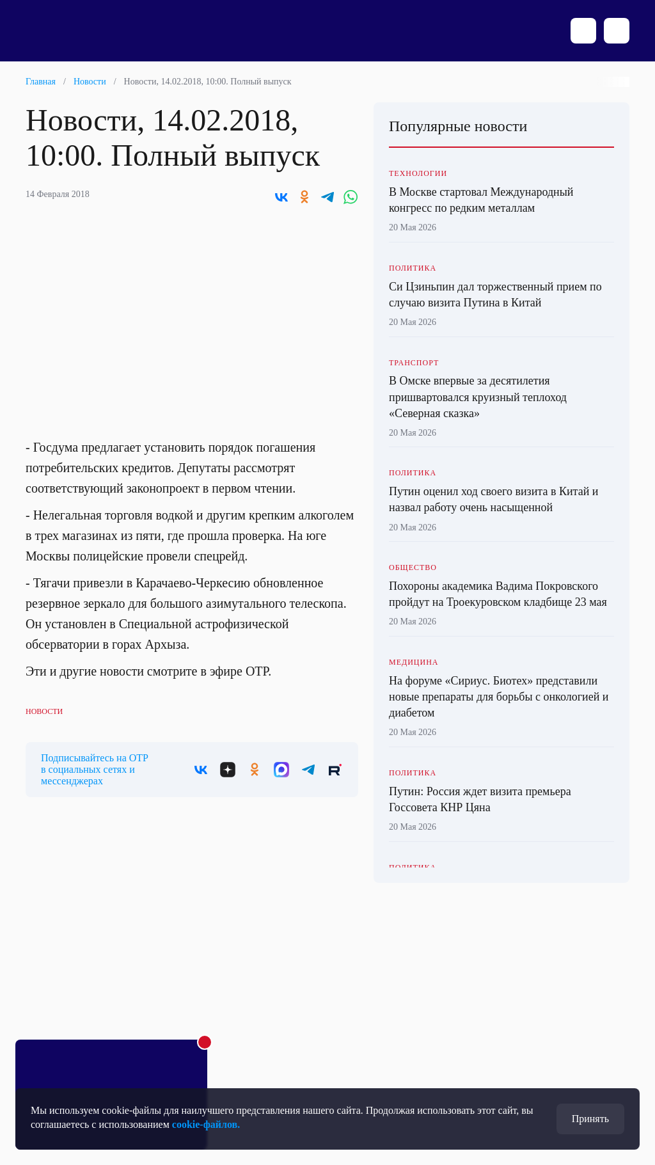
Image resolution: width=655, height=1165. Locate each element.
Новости (90, 81)
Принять (590, 1118)
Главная (41, 81)
